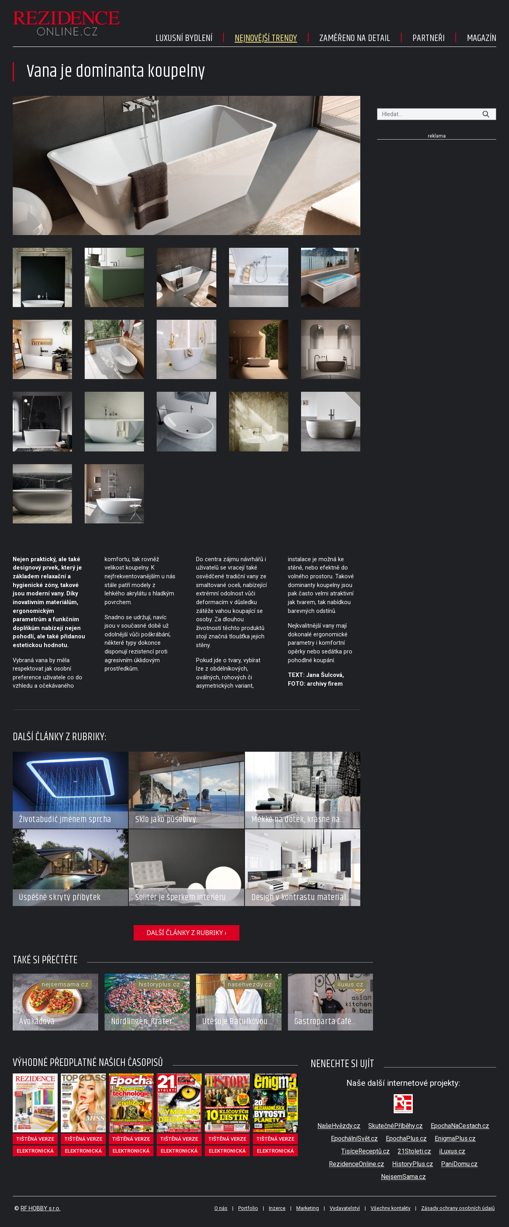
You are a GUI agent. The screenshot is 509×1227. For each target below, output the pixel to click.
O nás (220, 1208)
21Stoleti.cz (414, 1151)
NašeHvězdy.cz (338, 1126)
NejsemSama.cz (403, 1176)
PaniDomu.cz (459, 1164)
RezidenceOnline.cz (356, 1164)
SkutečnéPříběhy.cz (395, 1126)
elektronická (35, 1151)
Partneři (428, 38)
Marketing (307, 1208)
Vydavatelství (345, 1208)
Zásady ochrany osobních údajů (458, 1208)
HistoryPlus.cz (412, 1164)
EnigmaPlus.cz (455, 1138)
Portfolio (248, 1208)
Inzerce (277, 1208)
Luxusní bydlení (183, 38)
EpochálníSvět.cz (354, 1138)
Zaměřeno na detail (354, 38)
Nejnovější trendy (266, 38)
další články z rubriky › (186, 932)
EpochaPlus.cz (406, 1138)
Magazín (481, 38)
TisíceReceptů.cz (365, 1151)
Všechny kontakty (390, 1208)
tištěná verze (35, 1139)
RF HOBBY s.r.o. (40, 1208)
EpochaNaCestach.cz (460, 1126)
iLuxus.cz (452, 1151)
